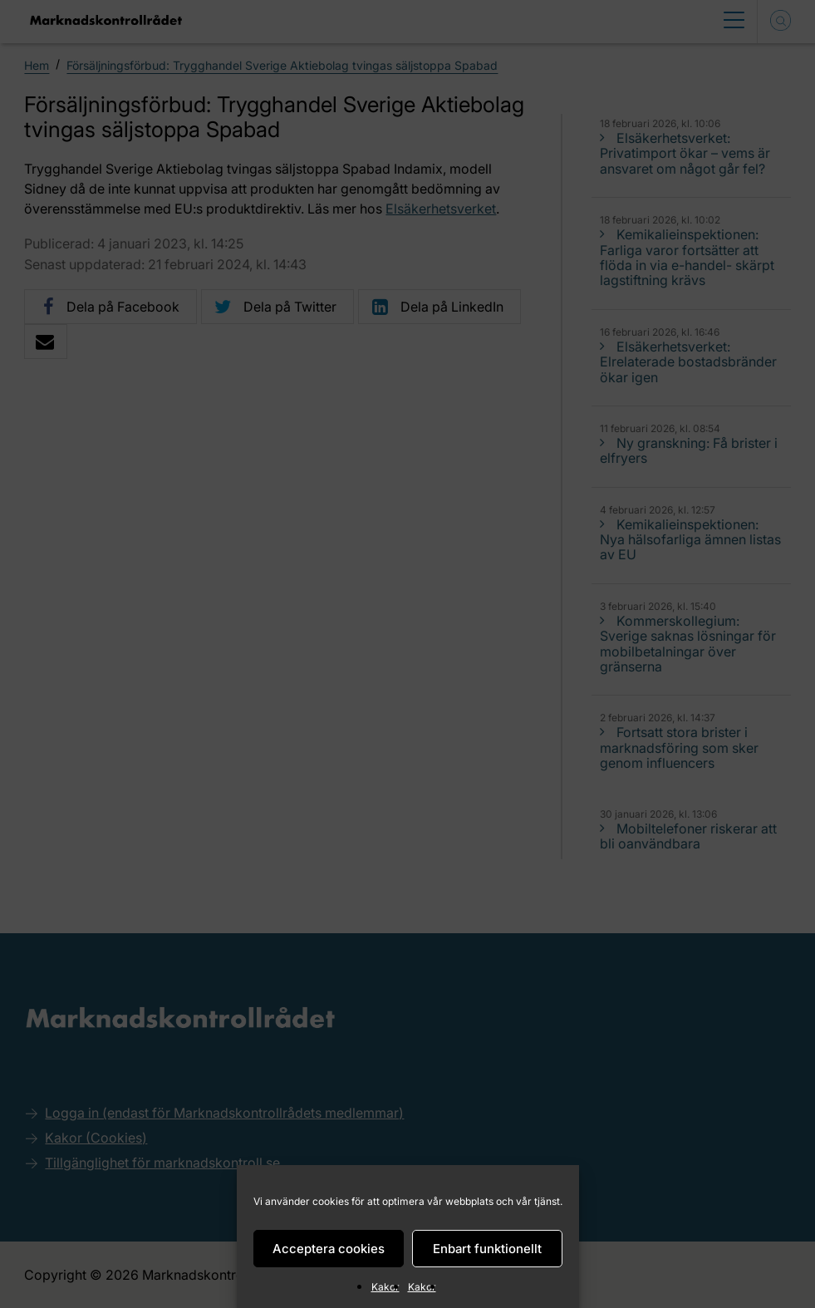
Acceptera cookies (328, 1248)
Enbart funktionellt (487, 1248)
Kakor (385, 1287)
